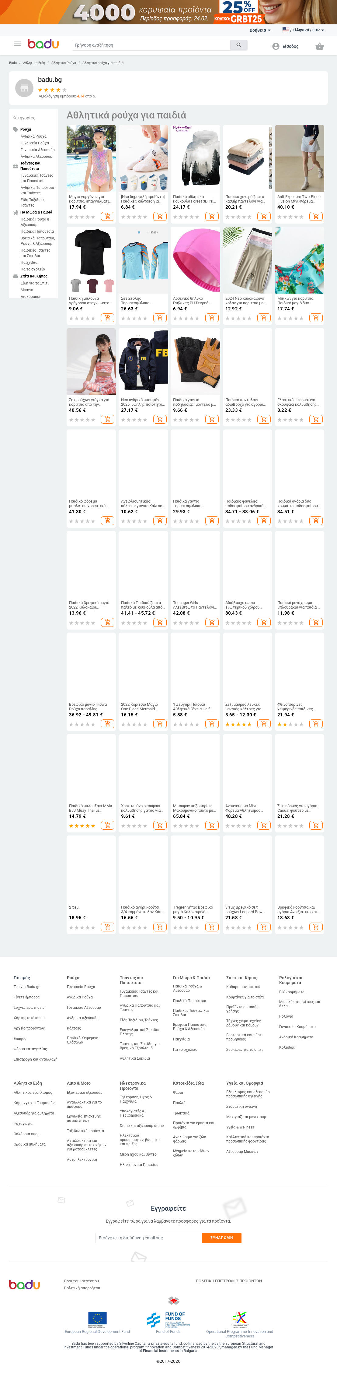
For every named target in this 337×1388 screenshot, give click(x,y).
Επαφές (20, 1039)
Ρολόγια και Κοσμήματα (291, 980)
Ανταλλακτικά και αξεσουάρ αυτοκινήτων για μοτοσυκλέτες (86, 1145)
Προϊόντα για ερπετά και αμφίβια (193, 1125)
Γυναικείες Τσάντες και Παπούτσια (37, 178)
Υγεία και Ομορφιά (244, 1083)
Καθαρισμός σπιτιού (243, 987)
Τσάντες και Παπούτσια (131, 980)
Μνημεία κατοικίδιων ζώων (191, 1153)
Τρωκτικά (181, 1113)
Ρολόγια (286, 1016)
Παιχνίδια (29, 262)
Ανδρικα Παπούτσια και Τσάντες (37, 190)
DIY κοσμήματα (291, 992)
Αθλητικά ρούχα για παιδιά (102, 63)
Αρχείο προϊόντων (29, 1028)
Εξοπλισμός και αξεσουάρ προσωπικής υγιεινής (248, 1094)
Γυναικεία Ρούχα (35, 143)
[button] (17, 44)
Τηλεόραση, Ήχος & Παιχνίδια (136, 1099)
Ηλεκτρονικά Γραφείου (139, 1165)
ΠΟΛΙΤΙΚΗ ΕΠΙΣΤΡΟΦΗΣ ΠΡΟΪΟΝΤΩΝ (229, 1281)
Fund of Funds (168, 1332)
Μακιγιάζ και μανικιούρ (246, 1117)
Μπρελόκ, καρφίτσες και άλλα (299, 1004)
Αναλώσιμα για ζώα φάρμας (189, 1139)
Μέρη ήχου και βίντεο (138, 1154)
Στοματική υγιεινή (241, 1106)
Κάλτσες (74, 1028)
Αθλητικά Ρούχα (63, 63)
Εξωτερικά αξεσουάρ (84, 1092)
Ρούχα (73, 977)
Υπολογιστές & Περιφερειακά (132, 1113)
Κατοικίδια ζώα (188, 1083)
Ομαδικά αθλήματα (30, 1144)
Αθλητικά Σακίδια (135, 1058)
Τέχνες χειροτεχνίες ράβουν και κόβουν (243, 1023)
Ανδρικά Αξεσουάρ (36, 156)
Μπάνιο (27, 290)
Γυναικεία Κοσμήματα (297, 1027)
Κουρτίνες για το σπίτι (245, 997)
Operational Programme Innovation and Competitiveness (239, 1334)
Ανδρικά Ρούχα (34, 136)
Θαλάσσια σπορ (27, 1134)
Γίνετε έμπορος (27, 997)
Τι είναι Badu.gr (27, 987)
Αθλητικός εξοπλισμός (33, 1092)
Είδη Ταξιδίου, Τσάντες (32, 202)
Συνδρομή (221, 1238)
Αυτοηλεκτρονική (82, 1159)
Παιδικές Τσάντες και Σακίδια (35, 253)
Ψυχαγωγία (23, 1123)
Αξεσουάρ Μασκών (242, 1152)
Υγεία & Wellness (240, 1127)
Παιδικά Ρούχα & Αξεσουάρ (35, 222)
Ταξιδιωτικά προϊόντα (85, 1131)
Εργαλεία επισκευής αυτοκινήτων (84, 1118)
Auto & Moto (79, 1083)
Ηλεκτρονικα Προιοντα (133, 1086)
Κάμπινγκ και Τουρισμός (34, 1103)
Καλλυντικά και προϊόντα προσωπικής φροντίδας (247, 1139)
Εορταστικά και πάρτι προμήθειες (244, 1037)
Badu (13, 63)
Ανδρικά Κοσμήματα (296, 1037)
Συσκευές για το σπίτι (244, 1049)
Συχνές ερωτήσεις (29, 1007)
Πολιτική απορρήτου (82, 1288)
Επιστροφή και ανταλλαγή (35, 1059)
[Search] (151, 45)
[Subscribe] (149, 1238)
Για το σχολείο (33, 269)
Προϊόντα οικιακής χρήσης (242, 1009)
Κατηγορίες (24, 117)
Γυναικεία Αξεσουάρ (38, 150)
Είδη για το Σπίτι (35, 283)
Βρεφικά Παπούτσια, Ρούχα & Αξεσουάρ (38, 241)
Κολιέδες (287, 1047)
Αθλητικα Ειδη (34, 63)
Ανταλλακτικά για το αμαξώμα (84, 1104)
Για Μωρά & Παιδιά (191, 977)
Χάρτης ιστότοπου (29, 1018)
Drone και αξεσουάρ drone (142, 1126)
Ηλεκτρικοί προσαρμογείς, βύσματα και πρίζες (140, 1139)
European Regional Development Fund (97, 1332)
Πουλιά (179, 1103)
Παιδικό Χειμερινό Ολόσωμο (82, 1040)
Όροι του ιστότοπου (81, 1281)
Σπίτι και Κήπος (241, 977)
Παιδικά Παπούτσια (37, 231)
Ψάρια (178, 1092)
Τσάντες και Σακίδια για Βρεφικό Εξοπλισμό (140, 1046)
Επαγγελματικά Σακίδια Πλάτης (139, 1032)
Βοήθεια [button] (260, 30)
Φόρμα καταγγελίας (30, 1049)
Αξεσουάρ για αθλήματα (34, 1113)
